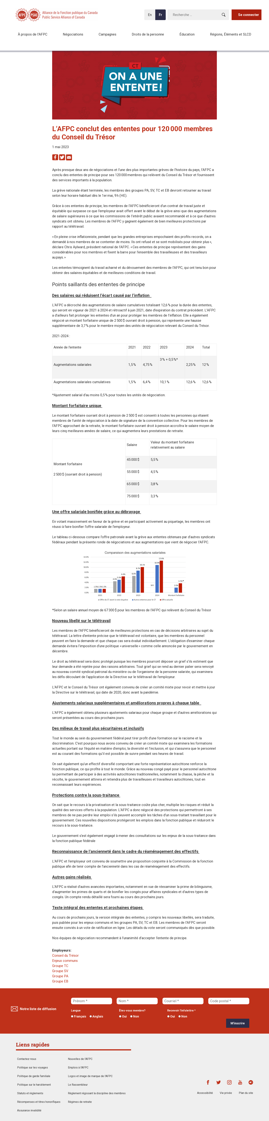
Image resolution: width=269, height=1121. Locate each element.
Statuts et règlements (30, 1093)
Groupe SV (60, 971)
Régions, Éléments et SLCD (230, 34)
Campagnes (107, 34)
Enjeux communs (65, 961)
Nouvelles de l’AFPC (80, 1059)
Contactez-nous (26, 1059)
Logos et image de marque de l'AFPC (90, 1076)
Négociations (73, 34)
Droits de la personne (148, 34)
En (151, 16)
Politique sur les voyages (32, 1067)
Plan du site (246, 1093)
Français (78, 1016)
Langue (76, 1010)
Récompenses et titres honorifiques (38, 1101)
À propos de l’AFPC (32, 34)
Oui (123, 1016)
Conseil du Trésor (65, 955)
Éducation (187, 34)
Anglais (96, 1016)
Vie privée (226, 1093)
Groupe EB (60, 981)
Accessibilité (205, 1093)
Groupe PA (60, 976)
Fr (161, 16)
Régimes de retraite (80, 1101)
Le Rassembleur (78, 1084)
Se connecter (248, 15)
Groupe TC (60, 966)
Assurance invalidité (29, 1110)
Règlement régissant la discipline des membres (97, 1093)
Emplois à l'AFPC (78, 1067)
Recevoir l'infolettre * (181, 1010)
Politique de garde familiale (33, 1076)
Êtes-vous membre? (132, 1010)
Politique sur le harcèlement (34, 1084)
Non (134, 1016)
